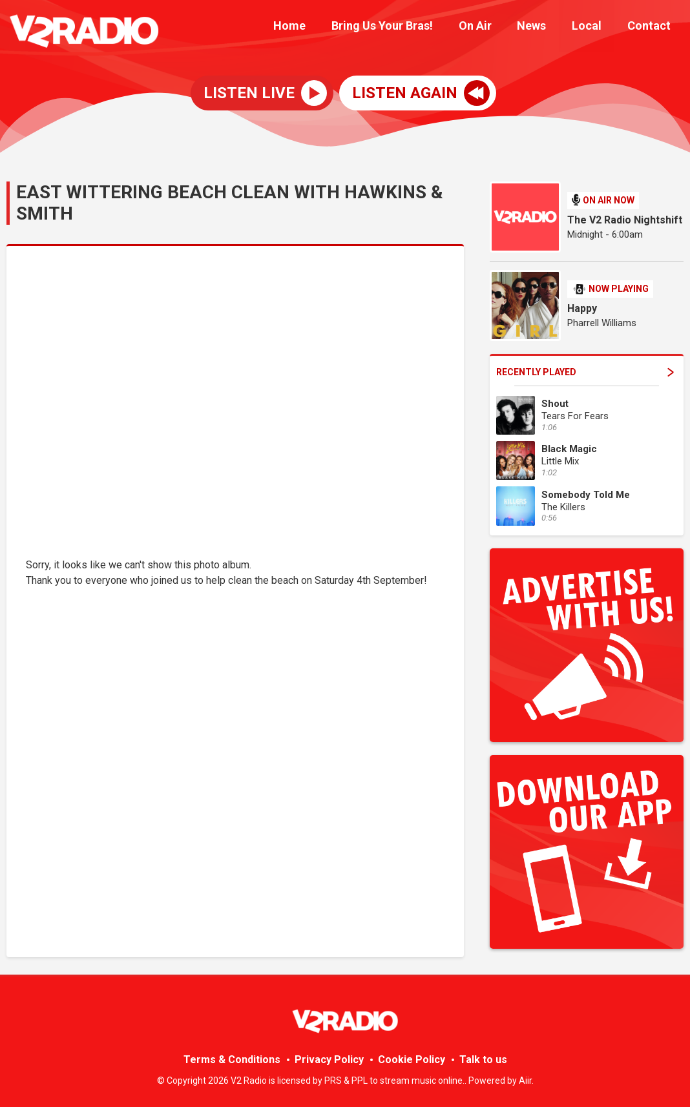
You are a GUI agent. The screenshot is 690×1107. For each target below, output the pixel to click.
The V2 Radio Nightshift (624, 220)
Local (594, 27)
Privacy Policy (329, 1059)
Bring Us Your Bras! (404, 27)
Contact (651, 27)
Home (317, 27)
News (544, 27)
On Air (492, 27)
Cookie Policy (411, 1059)
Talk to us (483, 1059)
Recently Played (585, 372)
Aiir (525, 1080)
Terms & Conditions (231, 1059)
